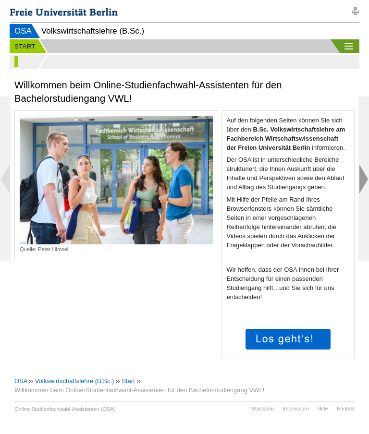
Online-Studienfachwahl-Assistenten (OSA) (64, 409)
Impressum (295, 408)
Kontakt (346, 408)
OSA (23, 31)
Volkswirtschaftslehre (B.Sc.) (74, 381)
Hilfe (323, 408)
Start (128, 381)
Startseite (263, 408)
